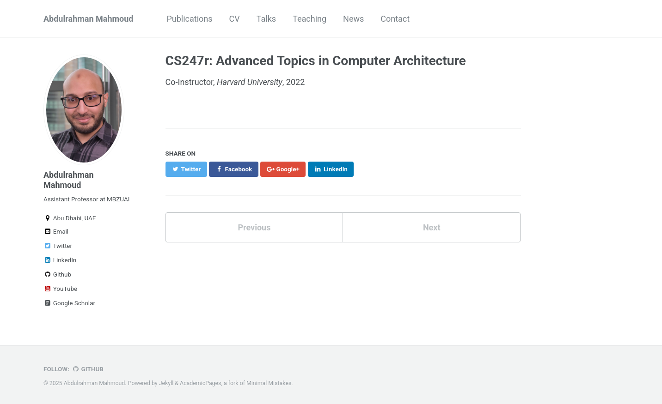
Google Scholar (69, 303)
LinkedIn (59, 260)
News (353, 19)
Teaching (309, 19)
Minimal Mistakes (268, 383)
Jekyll (166, 383)
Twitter (57, 245)
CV (234, 19)
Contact (395, 19)
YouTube (60, 288)
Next (432, 227)
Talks (266, 19)
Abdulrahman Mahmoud (88, 19)
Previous (254, 227)
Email (55, 231)
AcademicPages (200, 383)
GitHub (88, 369)
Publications (189, 19)
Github (57, 274)
